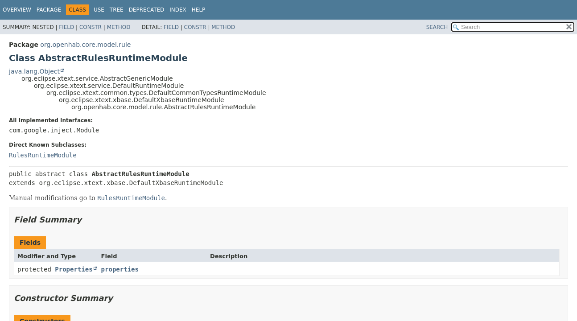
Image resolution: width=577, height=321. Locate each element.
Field (66, 27)
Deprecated (147, 10)
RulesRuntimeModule (43, 155)
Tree (117, 10)
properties (120, 269)
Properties (73, 269)
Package (49, 10)
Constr (90, 27)
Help (199, 10)
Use (99, 10)
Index (177, 10)
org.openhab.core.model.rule (85, 44)
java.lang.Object (34, 71)
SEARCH (437, 27)
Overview (17, 10)
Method (119, 27)
